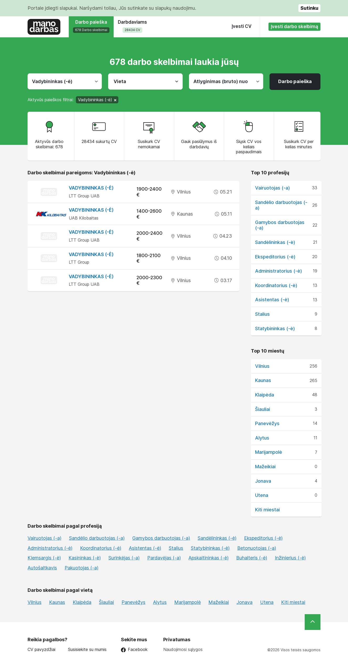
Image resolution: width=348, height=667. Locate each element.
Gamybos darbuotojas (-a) (161, 538)
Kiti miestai (267, 509)
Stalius (262, 314)
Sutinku (309, 8)
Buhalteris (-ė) (251, 558)
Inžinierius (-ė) (290, 558)
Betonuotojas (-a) (256, 548)
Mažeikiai (265, 466)
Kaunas (263, 380)
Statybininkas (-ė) (275, 328)
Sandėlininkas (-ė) (275, 242)
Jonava (263, 481)
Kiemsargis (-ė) (44, 558)
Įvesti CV (241, 26)
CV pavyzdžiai (41, 649)
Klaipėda (264, 395)
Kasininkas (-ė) (84, 558)
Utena (261, 495)
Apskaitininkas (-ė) (208, 558)
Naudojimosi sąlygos (183, 649)
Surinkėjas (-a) (124, 558)
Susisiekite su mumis (87, 649)
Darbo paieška (295, 81)
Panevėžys (267, 423)
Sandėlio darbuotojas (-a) (97, 538)
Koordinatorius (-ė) (276, 285)
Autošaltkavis (42, 568)
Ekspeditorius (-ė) (275, 256)
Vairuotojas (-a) (272, 188)
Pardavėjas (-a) (164, 558)
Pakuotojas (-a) (81, 568)
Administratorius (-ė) (278, 271)
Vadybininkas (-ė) (91, 188)
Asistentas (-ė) (272, 299)
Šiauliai (262, 409)
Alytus (262, 438)
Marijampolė (268, 452)
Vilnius (262, 366)
